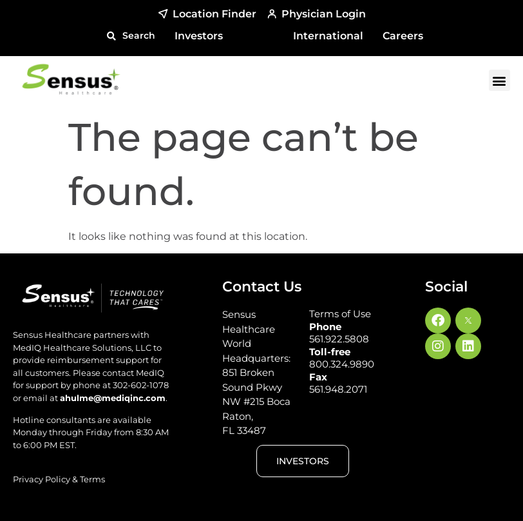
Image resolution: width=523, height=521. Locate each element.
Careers (403, 36)
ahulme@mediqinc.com (113, 398)
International (328, 36)
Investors (199, 36)
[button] (130, 35)
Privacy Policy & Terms (59, 479)
